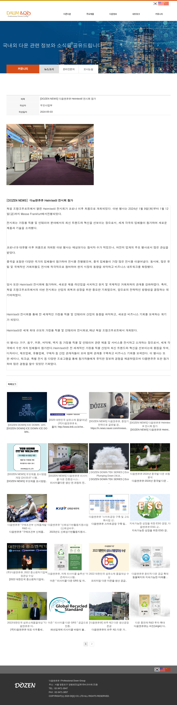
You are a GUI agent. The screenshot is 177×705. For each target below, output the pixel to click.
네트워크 (136, 14)
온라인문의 (69, 69)
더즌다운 (67, 14)
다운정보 (113, 14)
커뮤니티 (159, 14)
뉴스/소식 (49, 69)
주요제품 (90, 14)
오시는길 (88, 69)
